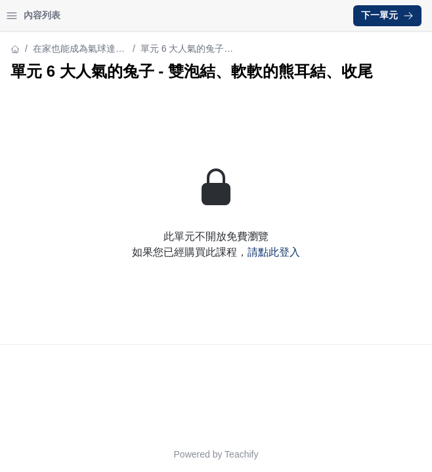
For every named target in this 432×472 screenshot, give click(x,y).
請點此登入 (274, 252)
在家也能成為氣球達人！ (74, 49)
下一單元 (387, 15)
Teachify (241, 454)
